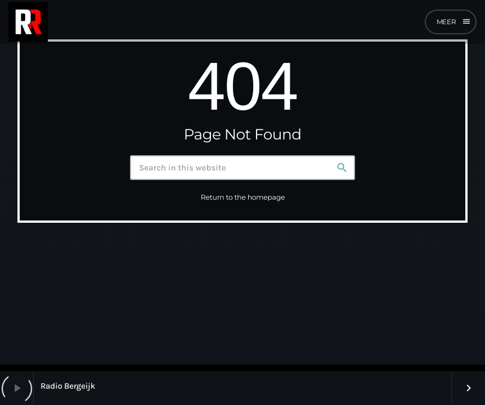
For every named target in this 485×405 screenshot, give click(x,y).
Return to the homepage (243, 198)
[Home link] (28, 22)
